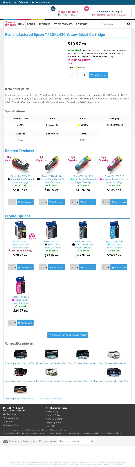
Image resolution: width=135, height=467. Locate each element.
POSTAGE (82, 24)
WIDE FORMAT (64, 24)
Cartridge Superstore (33, 462)
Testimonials (17, 430)
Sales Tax (65, 430)
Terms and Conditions (51, 430)
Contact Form (10, 425)
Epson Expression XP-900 (51, 397)
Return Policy (52, 411)
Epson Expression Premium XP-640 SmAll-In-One (27, 373)
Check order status (41, 2)
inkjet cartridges (22, 433)
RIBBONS (45, 24)
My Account (9, 2)
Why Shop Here (53, 422)
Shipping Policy (53, 415)
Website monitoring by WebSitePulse (109, 464)
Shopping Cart (11, 417)
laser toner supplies (92, 433)
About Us (50, 426)
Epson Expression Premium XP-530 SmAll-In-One (27, 356)
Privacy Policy (35, 430)
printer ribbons (108, 433)
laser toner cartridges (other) (70, 433)
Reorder (24, 2)
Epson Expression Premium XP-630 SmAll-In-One (90, 356)
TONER (32, 24)
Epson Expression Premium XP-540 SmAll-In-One (59, 356)
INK (21, 24)
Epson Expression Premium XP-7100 (84, 379)
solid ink (118, 433)
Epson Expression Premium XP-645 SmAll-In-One (59, 373)
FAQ (26, 430)
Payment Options (54, 418)
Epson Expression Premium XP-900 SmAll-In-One (27, 391)
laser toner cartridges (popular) (44, 433)
